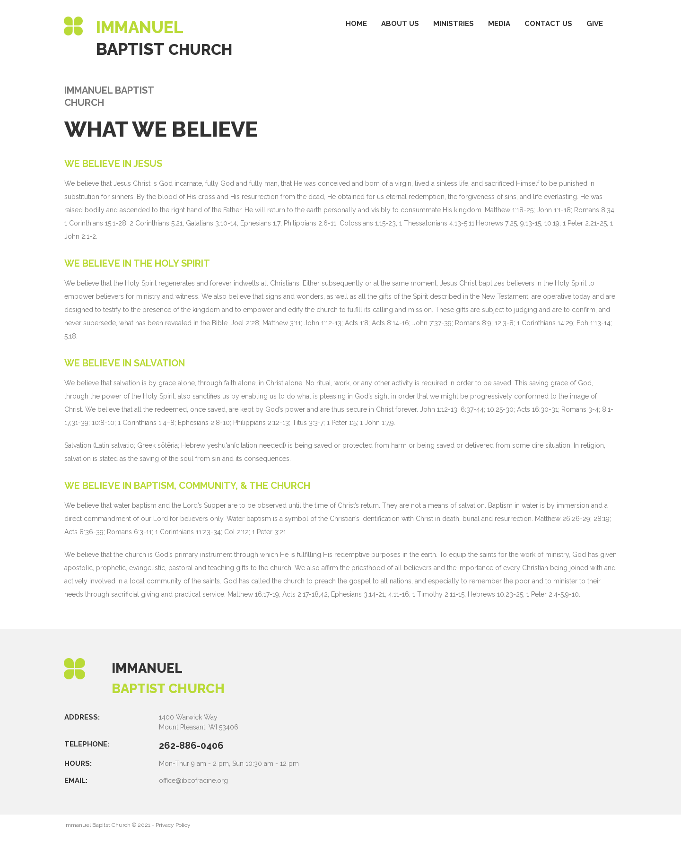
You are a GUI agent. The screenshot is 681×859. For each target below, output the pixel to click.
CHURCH (203, 49)
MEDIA (499, 23)
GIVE (594, 23)
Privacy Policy (173, 824)
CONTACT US (548, 23)
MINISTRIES (453, 23)
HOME (356, 23)
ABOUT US (400, 23)
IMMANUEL (150, 667)
